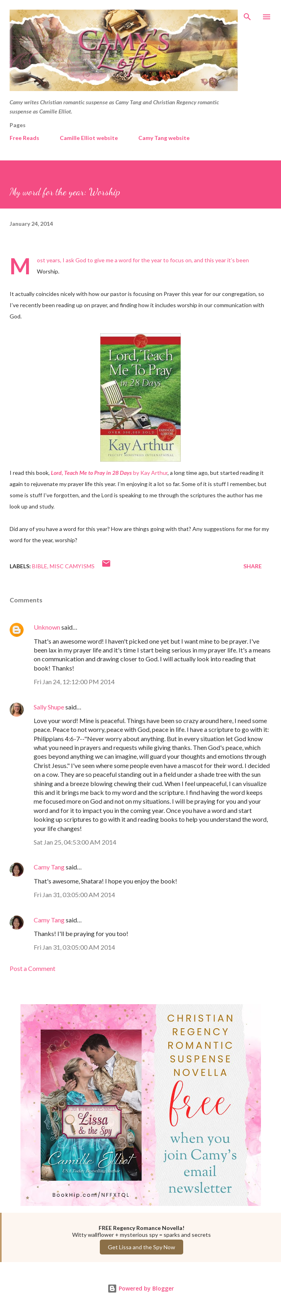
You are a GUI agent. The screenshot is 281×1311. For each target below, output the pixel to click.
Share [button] (252, 566)
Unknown (47, 627)
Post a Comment (32, 968)
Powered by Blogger (140, 1288)
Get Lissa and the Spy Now (141, 1247)
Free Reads (24, 137)
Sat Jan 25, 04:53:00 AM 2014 (75, 842)
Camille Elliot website (89, 137)
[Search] (247, 14)
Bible (39, 566)
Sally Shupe (49, 707)
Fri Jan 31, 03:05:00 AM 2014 (74, 894)
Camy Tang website (164, 137)
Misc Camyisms (72, 566)
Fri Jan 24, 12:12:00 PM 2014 (74, 681)
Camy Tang (49, 867)
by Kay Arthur (109, 472)
